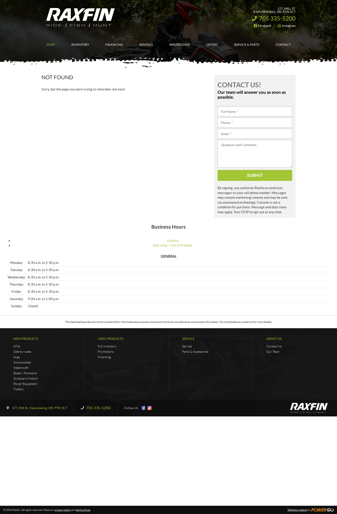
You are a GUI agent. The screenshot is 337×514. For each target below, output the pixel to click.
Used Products (110, 339)
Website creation (297, 509)
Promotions (106, 351)
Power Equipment (25, 384)
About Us (274, 339)
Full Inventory (107, 346)
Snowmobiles (22, 362)
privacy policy (63, 509)
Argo (16, 357)
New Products (25, 339)
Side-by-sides (22, 351)
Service (188, 339)
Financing (104, 357)
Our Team (272, 351)
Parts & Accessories (195, 351)
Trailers (18, 389)
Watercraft (20, 368)
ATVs (16, 346)
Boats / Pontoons (25, 373)
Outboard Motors (25, 378)
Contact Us (274, 346)
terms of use (83, 509)
